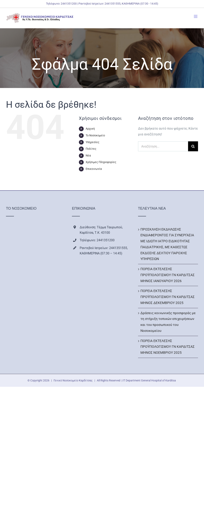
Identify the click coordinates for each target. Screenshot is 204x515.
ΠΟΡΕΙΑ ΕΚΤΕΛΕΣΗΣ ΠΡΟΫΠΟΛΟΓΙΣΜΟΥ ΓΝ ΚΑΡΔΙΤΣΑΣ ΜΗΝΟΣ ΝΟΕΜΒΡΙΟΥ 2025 (167, 347)
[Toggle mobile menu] (196, 16)
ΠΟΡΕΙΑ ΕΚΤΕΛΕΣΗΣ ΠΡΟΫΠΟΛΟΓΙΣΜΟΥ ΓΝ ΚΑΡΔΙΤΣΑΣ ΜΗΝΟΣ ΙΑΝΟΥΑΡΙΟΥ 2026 (167, 275)
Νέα (88, 155)
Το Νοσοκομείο (95, 135)
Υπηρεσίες (92, 142)
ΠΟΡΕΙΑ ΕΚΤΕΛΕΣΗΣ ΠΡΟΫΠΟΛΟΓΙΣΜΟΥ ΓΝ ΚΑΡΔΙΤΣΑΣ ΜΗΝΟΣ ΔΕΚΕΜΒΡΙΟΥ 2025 (167, 297)
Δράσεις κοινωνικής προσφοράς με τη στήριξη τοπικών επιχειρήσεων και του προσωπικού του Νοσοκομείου (168, 322)
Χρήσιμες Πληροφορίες (101, 162)
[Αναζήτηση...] (163, 146)
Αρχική (90, 128)
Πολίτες (91, 148)
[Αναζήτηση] (193, 146)
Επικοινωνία (94, 168)
